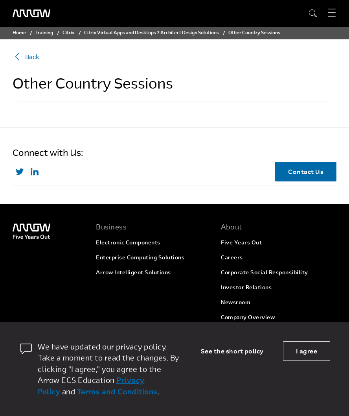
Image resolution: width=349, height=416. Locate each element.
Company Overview (248, 317)
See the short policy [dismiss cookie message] (232, 351)
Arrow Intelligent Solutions (133, 272)
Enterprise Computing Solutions (140, 257)
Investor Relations (246, 287)
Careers (232, 257)
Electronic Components (128, 242)
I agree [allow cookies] (307, 351)
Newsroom (235, 302)
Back (26, 56)
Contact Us (305, 171)
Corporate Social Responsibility (264, 272)
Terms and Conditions (117, 391)
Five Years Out (241, 242)
